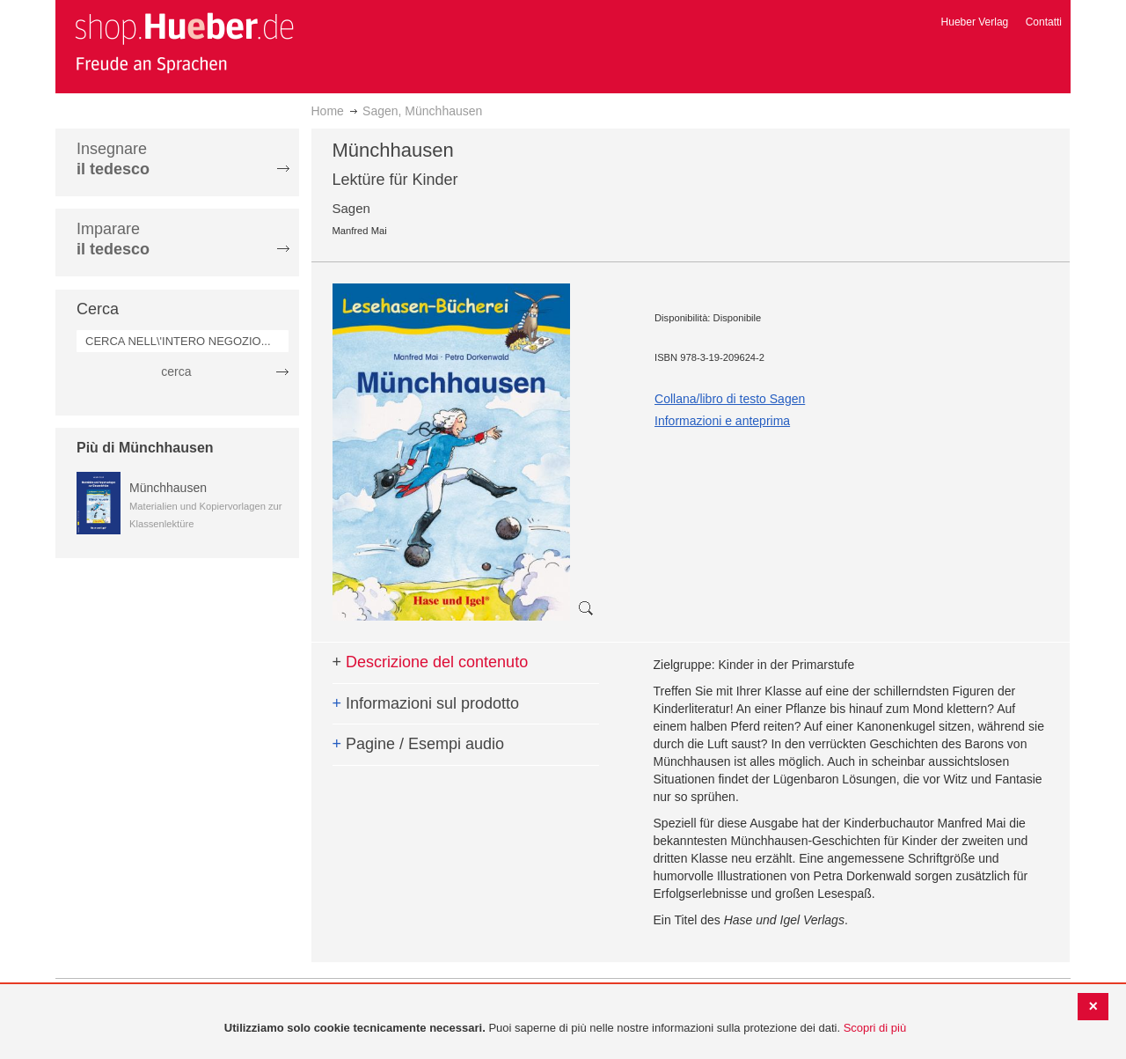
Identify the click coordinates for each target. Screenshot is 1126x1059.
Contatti (1044, 22)
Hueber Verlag (975, 22)
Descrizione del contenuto (431, 662)
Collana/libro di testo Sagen (729, 399)
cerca (176, 371)
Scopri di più (875, 1027)
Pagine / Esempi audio (419, 744)
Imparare (113, 239)
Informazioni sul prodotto (426, 703)
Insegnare (113, 159)
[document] (565, 1028)
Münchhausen (168, 488)
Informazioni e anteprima (722, 421)
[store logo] (183, 42)
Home (327, 111)
